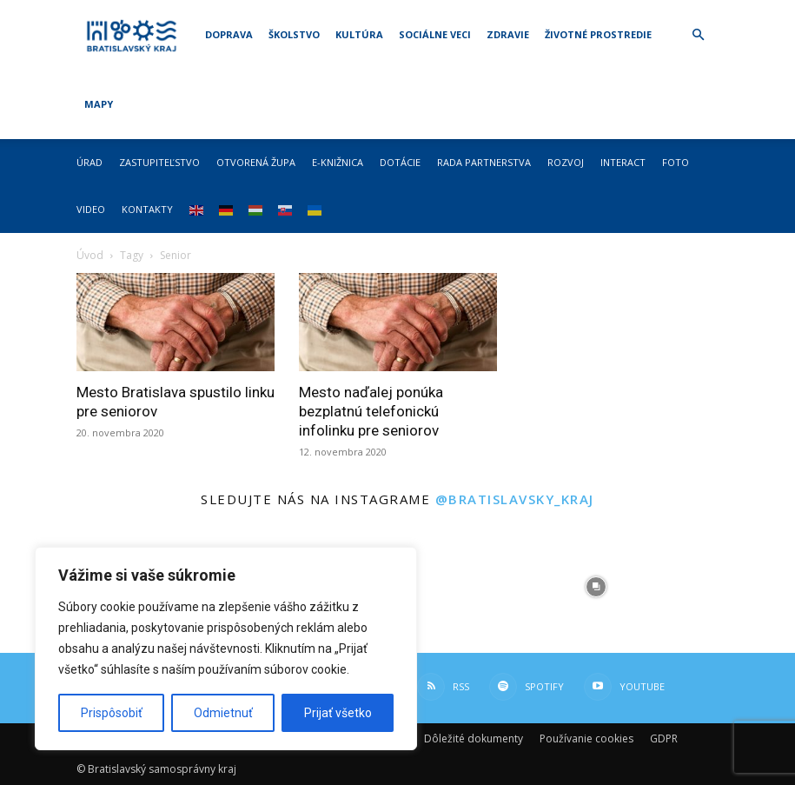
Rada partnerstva (484, 162)
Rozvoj (565, 162)
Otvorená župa (255, 162)
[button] (698, 35)
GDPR (664, 738)
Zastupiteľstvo (159, 162)
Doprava (229, 34)
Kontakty (147, 209)
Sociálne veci (435, 34)
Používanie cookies (586, 738)
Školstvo (294, 34)
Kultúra (359, 34)
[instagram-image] (463, 587)
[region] (226, 648)
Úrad (89, 162)
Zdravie (508, 34)
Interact (623, 162)
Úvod (89, 255)
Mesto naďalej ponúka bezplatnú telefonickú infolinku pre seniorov (371, 411)
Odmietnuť (223, 713)
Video (90, 209)
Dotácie (400, 162)
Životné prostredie (598, 34)
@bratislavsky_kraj (514, 499)
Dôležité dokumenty (473, 738)
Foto (675, 162)
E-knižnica (337, 162)
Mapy (98, 103)
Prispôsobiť (111, 713)
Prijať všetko (338, 713)
